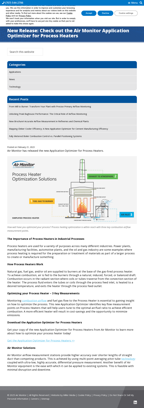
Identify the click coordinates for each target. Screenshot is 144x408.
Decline (105, 13)
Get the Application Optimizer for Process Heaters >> (41, 340)
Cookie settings (126, 13)
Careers (35, 398)
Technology (15, 86)
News (12, 79)
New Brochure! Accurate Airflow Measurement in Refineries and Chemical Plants (49, 121)
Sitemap (45, 398)
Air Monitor (21, 395)
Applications (15, 71)
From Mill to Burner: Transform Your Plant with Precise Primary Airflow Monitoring (50, 106)
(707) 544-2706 (14, 2)
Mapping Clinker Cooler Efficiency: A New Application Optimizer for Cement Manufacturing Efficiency (58, 128)
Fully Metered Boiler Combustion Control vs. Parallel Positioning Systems (45, 136)
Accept (89, 13)
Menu (134, 2)
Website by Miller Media (63, 395)
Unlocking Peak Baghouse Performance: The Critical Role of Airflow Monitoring (48, 113)
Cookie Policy (84, 395)
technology (128, 358)
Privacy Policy (100, 395)
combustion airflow (34, 300)
